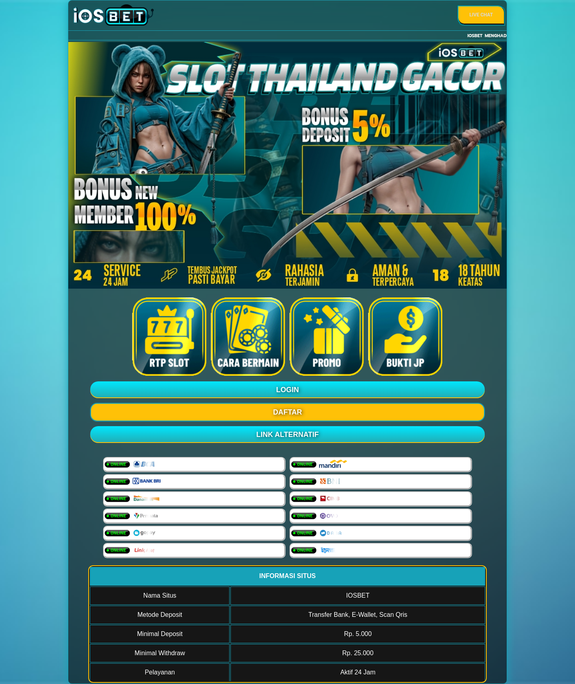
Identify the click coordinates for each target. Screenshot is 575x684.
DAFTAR (287, 412)
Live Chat (481, 15)
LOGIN (287, 390)
